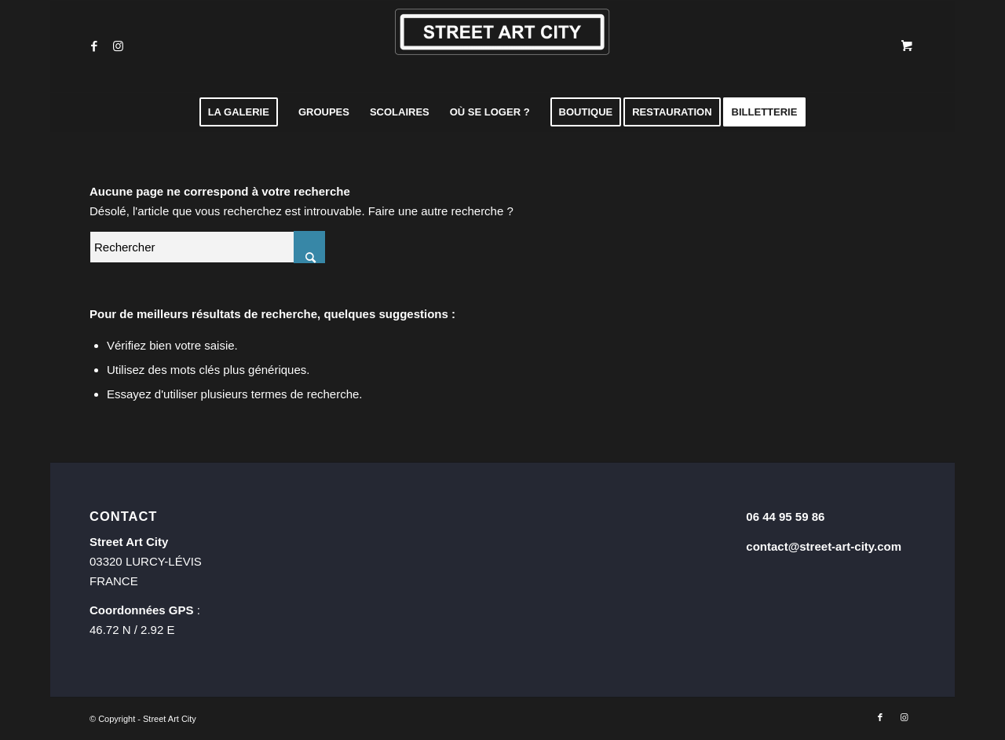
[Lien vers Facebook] (94, 46)
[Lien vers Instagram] (118, 46)
